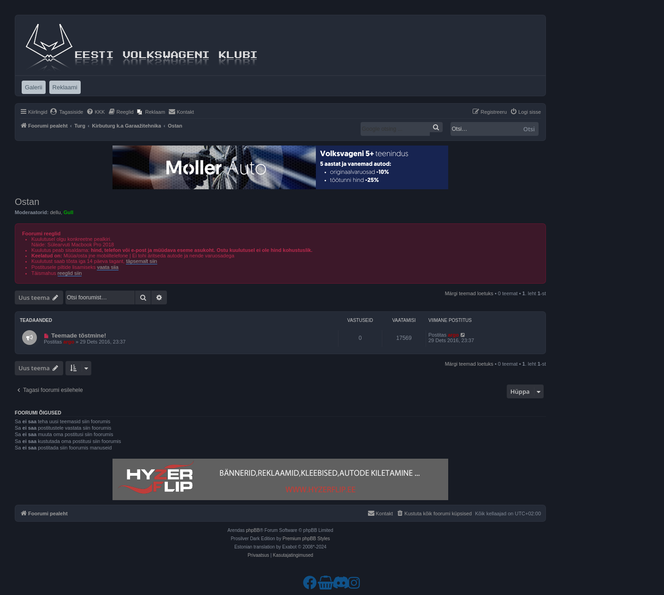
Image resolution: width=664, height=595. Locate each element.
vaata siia (107, 267)
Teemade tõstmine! (78, 335)
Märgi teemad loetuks (469, 293)
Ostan (27, 202)
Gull (68, 212)
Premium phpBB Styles (306, 538)
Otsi (529, 129)
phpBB (253, 530)
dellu (55, 212)
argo (68, 341)
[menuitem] (66, 111)
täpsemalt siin (141, 261)
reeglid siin (70, 273)
